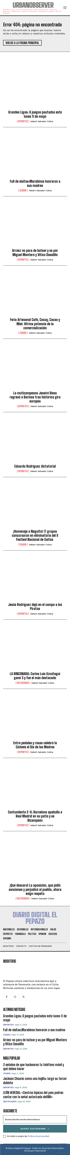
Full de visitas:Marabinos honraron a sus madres (35, 183)
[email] (35, 1119)
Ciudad (23, 190)
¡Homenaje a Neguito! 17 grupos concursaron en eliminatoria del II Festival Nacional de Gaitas (35, 535)
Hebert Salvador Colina (41, 121)
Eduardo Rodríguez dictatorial (35, 466)
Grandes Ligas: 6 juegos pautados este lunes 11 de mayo (35, 114)
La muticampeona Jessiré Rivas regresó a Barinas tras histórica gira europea (35, 397)
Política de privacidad (38, 1136)
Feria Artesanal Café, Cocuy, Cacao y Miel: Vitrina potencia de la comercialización (35, 324)
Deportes (23, 121)
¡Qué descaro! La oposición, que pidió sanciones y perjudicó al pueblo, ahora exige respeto (35, 889)
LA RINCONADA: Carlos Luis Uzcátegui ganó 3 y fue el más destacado (35, 676)
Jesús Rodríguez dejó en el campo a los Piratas (35, 606)
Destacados (23, 683)
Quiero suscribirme (35, 1128)
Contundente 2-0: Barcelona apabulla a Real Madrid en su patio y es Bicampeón (35, 816)
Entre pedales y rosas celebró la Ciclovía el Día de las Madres (35, 745)
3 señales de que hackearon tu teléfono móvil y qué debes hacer (33, 1067)
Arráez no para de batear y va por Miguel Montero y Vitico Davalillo (35, 252)
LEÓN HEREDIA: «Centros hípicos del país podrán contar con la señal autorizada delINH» (33, 1095)
